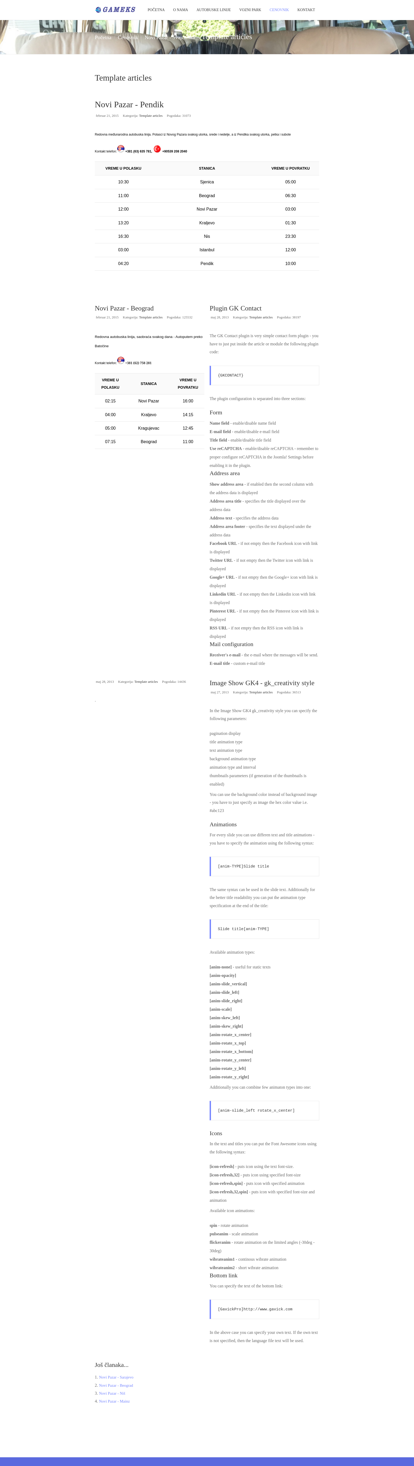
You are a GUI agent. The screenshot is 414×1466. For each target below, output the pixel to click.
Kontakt (306, 10)
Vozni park (250, 10)
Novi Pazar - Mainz (115, 1410)
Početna (156, 10)
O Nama (180, 10)
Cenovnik (279, 10)
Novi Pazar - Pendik (142, 103)
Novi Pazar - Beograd (127, 308)
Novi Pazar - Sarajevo (117, 1386)
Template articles (151, 116)
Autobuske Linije (213, 10)
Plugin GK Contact (238, 308)
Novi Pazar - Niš (113, 1402)
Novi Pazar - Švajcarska (195, 37)
